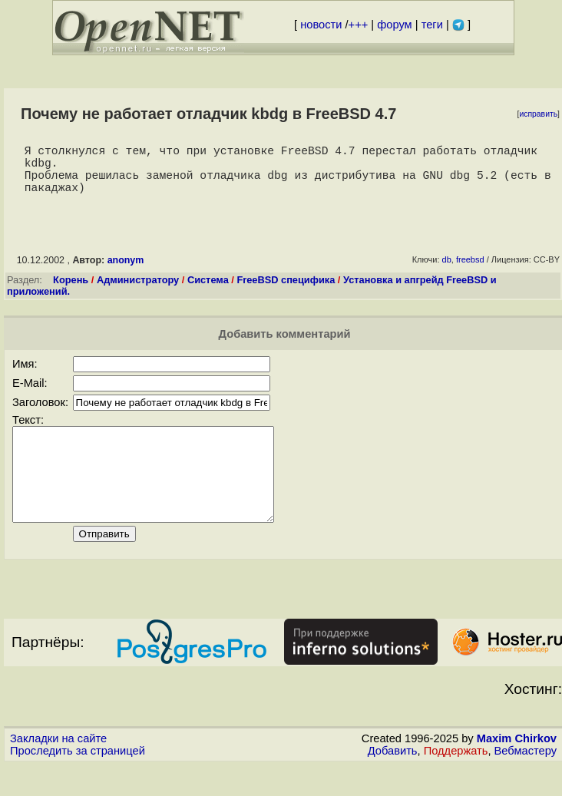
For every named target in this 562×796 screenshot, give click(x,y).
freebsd (470, 271)
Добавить (393, 781)
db (446, 271)
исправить (538, 114)
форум (394, 24)
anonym (125, 272)
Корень (70, 292)
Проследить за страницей (77, 781)
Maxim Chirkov (517, 769)
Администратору (138, 292)
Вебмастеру (525, 781)
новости (321, 24)
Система (208, 292)
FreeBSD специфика (285, 292)
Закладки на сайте (58, 769)
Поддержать (456, 781)
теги (432, 24)
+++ (359, 24)
